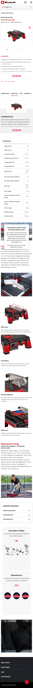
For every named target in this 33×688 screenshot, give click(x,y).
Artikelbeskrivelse (5, 93)
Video (21, 93)
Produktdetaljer (28, 93)
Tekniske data (14, 93)
